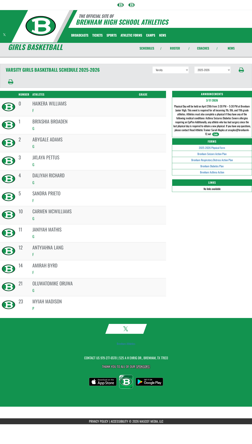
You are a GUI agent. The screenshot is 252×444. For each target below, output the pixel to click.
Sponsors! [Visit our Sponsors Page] (143, 366)
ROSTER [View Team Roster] (175, 48)
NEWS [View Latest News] (231, 48)
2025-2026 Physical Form (212, 148)
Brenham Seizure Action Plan (212, 154)
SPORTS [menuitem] (112, 35)
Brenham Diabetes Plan (212, 166)
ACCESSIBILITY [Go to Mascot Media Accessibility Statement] (119, 421)
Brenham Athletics (126, 344)
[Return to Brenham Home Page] (40, 25)
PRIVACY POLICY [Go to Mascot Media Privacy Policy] (98, 421)
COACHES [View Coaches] (203, 48)
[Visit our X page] (4, 35)
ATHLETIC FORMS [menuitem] (131, 35)
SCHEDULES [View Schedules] (147, 48)
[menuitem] (120, 5)
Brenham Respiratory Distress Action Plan (212, 160)
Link (216, 134)
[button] (241, 70)
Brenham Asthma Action (212, 172)
